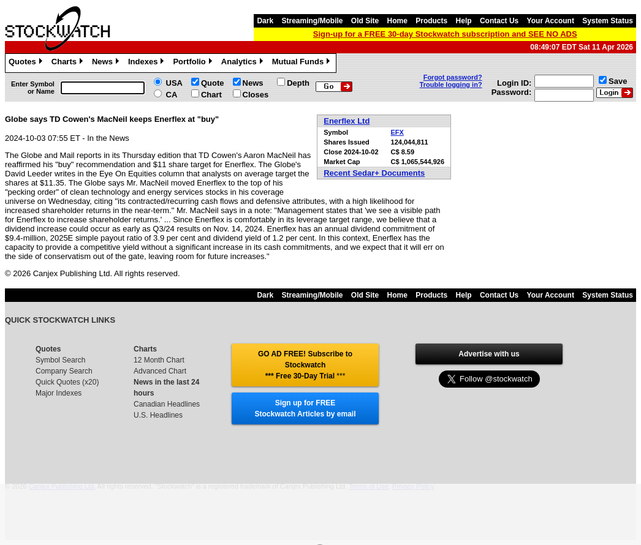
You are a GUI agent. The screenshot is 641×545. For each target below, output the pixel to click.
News (107, 63)
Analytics (243, 63)
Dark (265, 21)
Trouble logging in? (451, 84)
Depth (298, 83)
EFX (397, 132)
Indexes (147, 63)
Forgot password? (452, 77)
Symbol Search (60, 360)
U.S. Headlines (158, 415)
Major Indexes (59, 393)
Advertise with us (488, 354)
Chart (211, 94)
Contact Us (499, 21)
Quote (212, 83)
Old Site (365, 21)
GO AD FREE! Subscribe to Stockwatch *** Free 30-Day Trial (305, 365)
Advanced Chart (160, 371)
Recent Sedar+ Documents (374, 173)
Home (397, 21)
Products (431, 21)
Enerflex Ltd (347, 121)
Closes (256, 94)
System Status (607, 21)
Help (464, 21)
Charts (68, 63)
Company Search (64, 371)
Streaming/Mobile (312, 21)
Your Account (550, 21)
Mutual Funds (302, 63)
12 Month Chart (159, 360)
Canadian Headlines (167, 404)
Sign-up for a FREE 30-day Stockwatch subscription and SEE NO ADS (445, 34)
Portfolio (193, 63)
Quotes (27, 63)
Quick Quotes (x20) (67, 382)
